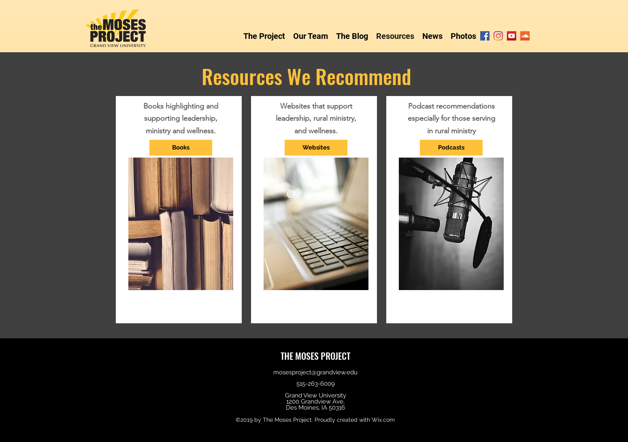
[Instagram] (498, 36)
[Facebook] (485, 36)
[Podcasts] (451, 148)
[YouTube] (511, 36)
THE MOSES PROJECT (315, 355)
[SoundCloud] (525, 36)
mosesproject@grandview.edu (315, 372)
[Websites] (316, 148)
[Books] (180, 148)
